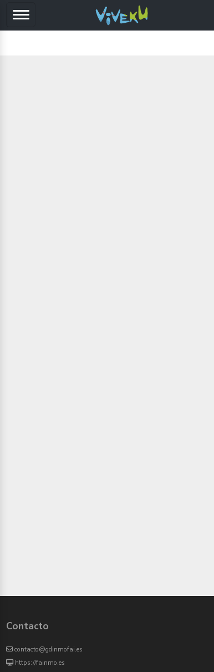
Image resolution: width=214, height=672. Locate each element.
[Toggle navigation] (21, 14)
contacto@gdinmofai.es (44, 649)
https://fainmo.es (35, 662)
